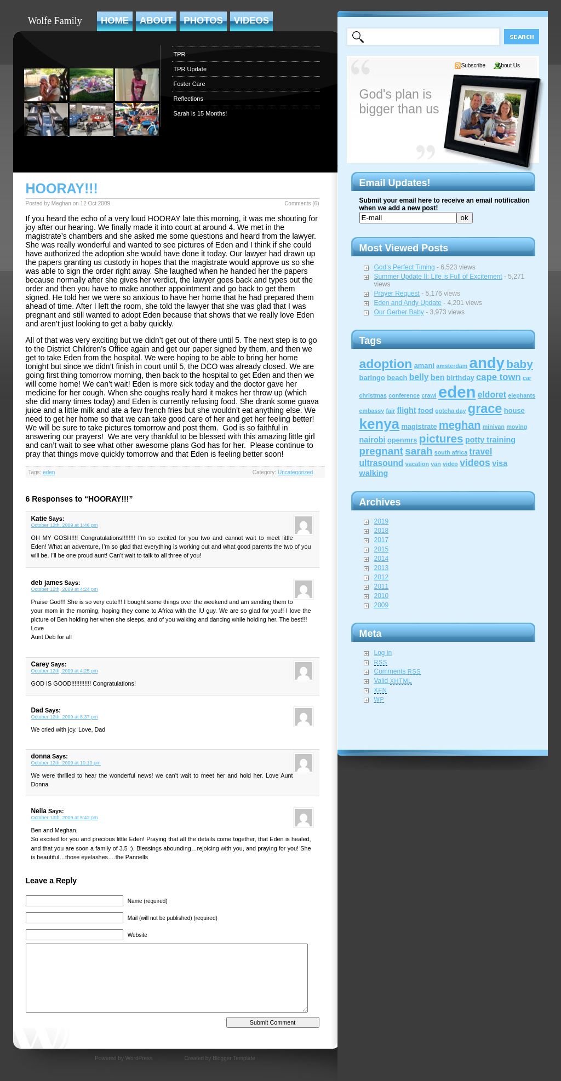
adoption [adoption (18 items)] (386, 364)
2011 (381, 586)
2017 (381, 540)
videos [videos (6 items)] (475, 462)
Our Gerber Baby (399, 312)
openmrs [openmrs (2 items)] (402, 440)
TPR (180, 54)
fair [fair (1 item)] (390, 410)
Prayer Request (397, 293)
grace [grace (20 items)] (485, 408)
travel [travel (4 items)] (481, 451)
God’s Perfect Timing (404, 267)
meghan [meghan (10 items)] (459, 425)
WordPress (138, 1058)
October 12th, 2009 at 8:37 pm (64, 717)
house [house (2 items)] (514, 410)
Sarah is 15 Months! (200, 113)
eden (49, 472)
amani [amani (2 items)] (424, 365)
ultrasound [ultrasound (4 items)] (381, 463)
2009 (381, 605)
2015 (381, 549)
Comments (397, 671)
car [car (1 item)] (527, 378)
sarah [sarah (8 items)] (418, 451)
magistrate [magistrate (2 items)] (419, 426)
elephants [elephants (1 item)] (521, 395)
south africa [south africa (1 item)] (450, 452)
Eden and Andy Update (408, 303)
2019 (381, 521)
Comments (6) (301, 203)
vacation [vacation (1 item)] (417, 464)
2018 (381, 530)
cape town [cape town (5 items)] (498, 377)
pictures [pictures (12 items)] (441, 438)
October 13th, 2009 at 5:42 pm (64, 817)
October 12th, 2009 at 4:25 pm (64, 671)
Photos (203, 20)
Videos (251, 20)
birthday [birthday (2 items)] (460, 377)
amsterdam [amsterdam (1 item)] (451, 366)
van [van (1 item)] (435, 464)
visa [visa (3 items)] (499, 463)
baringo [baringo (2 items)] (372, 377)
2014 (381, 558)
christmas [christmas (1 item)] (373, 395)
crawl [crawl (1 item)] (428, 395)
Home (115, 20)
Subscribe (473, 65)
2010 (381, 596)
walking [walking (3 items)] (373, 473)
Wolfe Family (55, 20)
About (156, 20)
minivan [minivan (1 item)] (494, 426)
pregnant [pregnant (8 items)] (381, 451)
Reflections (188, 98)
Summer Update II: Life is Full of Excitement (438, 276)
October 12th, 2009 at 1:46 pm (64, 525)
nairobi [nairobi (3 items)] (372, 439)
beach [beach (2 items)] (397, 377)
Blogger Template (234, 1058)
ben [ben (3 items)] (438, 377)
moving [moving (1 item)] (516, 426)
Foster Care (189, 84)
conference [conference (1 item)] (404, 395)
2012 (381, 577)
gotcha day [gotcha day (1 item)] (450, 410)
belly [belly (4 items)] (419, 377)
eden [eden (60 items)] (457, 392)
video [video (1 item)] (450, 464)
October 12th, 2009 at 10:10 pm (66, 763)
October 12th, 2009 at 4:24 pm (64, 589)
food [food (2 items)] (425, 410)
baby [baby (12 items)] (519, 364)
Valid (393, 681)
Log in (383, 653)
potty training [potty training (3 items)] (490, 439)
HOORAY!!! (62, 188)
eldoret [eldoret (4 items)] (492, 394)
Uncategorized (295, 472)
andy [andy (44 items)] (487, 362)
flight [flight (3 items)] (406, 410)
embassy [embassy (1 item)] (372, 410)
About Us (508, 65)
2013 (381, 568)
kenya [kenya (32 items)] (379, 424)
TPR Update (190, 69)
